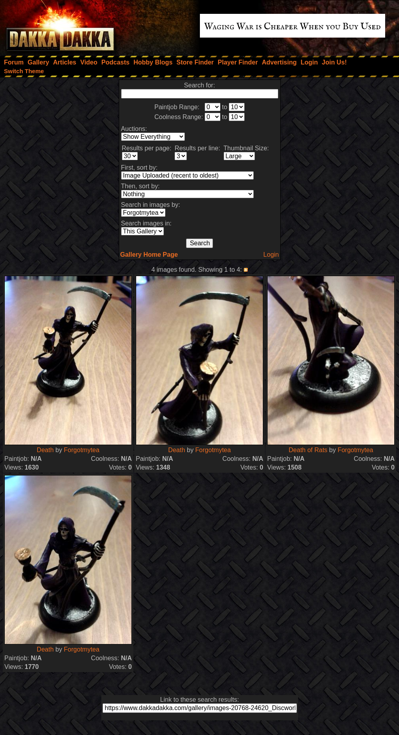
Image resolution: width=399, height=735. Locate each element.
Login (271, 254)
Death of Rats (308, 450)
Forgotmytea (81, 450)
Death (45, 450)
